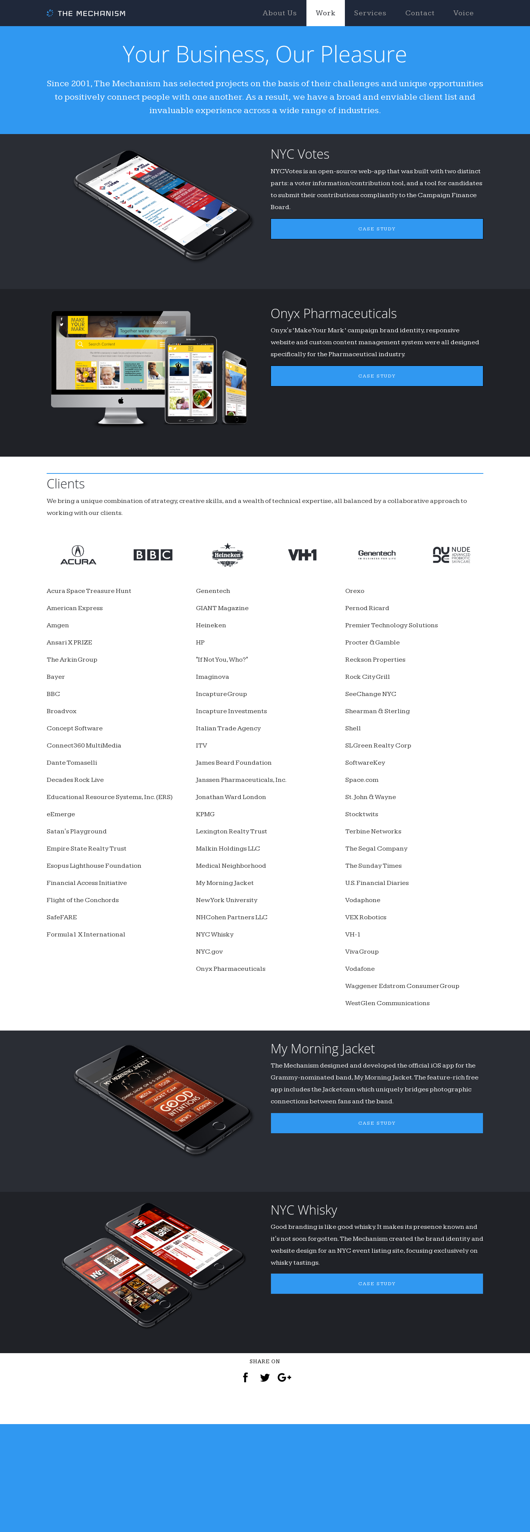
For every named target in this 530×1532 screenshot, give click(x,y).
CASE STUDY (377, 270)
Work (326, 13)
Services (370, 13)
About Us (280, 13)
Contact (420, 13)
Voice (463, 13)
